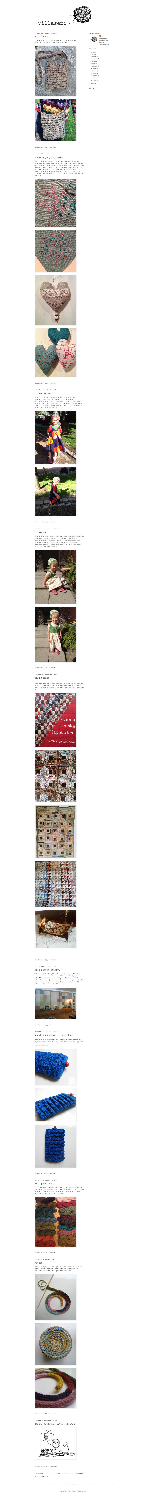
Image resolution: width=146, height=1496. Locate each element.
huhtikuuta (94, 73)
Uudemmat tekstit (39, 1473)
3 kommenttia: (52, 147)
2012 (92, 54)
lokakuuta (93, 61)
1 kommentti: (53, 383)
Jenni (102, 36)
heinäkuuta (94, 66)
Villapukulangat (44, 1184)
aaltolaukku (41, 37)
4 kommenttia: (52, 1173)
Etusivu (59, 1473)
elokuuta (93, 63)
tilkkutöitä (41, 678)
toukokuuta (94, 71)
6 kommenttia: (53, 522)
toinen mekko (42, 393)
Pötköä (38, 1263)
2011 (92, 83)
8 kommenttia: (52, 667)
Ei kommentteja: (53, 1413)
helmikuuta (94, 78)
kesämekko (40, 532)
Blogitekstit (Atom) (43, 1476)
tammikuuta (94, 80)
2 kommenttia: (53, 1025)
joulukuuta (94, 56)
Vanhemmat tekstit (80, 1473)
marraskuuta (94, 59)
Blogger (84, 1491)
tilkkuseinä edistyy (47, 970)
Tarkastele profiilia (104, 44)
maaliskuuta (94, 75)
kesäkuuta (94, 68)
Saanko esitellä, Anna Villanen (54, 1424)
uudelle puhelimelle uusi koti (54, 1035)
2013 (92, 52)
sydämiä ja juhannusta (48, 157)
